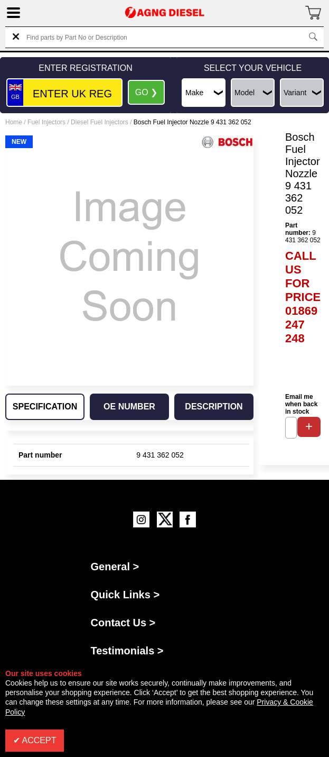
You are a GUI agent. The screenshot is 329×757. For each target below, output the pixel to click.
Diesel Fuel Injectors (99, 122)
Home (13, 122)
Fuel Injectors (46, 122)
